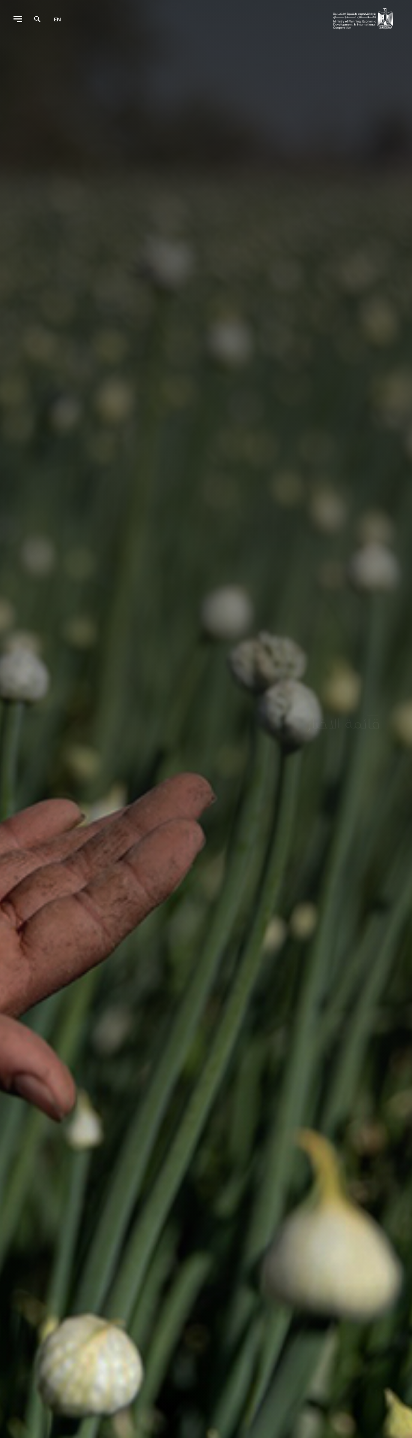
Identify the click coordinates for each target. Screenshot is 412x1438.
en (57, 19)
